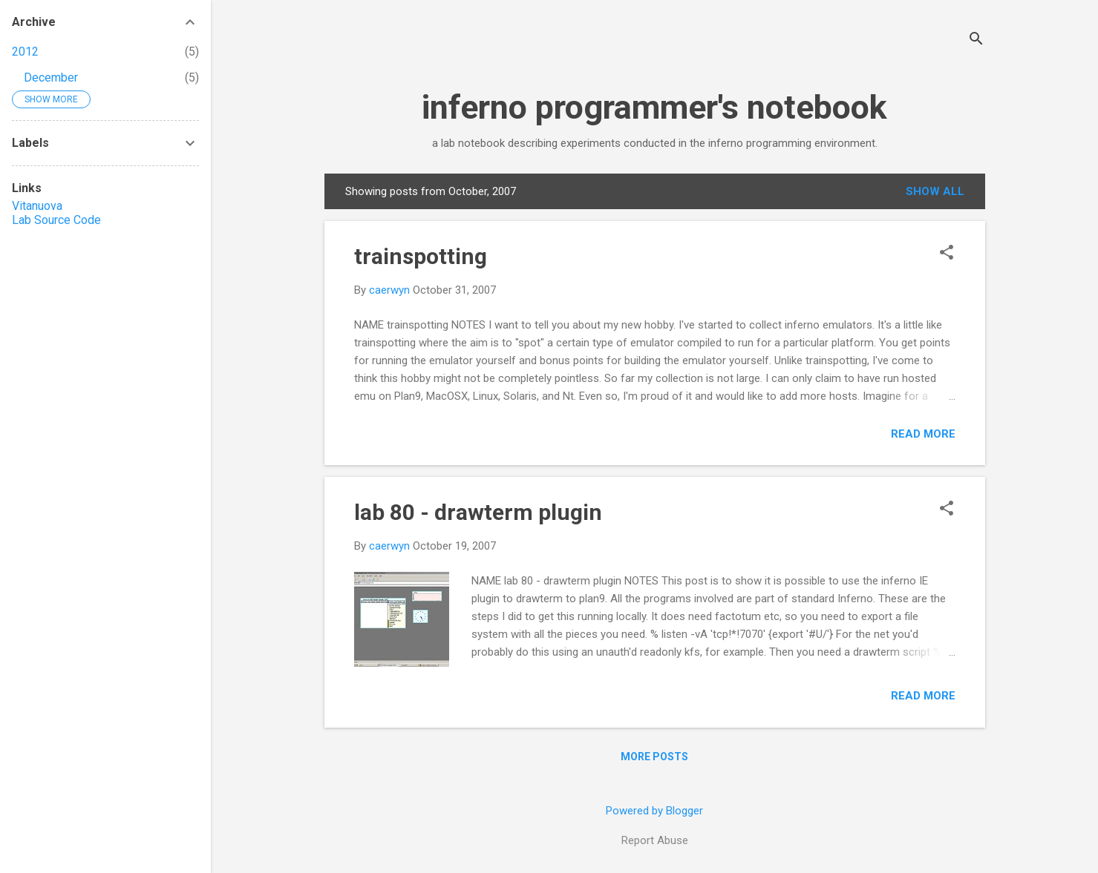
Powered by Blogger (654, 810)
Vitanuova (37, 206)
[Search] (976, 40)
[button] (946, 253)
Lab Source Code (56, 220)
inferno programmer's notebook (654, 107)
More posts (654, 756)
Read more (923, 434)
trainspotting (420, 256)
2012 (25, 52)
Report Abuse (654, 840)
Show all (935, 191)
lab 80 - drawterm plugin (478, 512)
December (51, 77)
